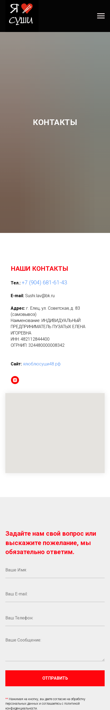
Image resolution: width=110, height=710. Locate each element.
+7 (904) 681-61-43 (44, 282)
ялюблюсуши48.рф (42, 363)
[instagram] (15, 380)
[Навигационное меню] (101, 16)
